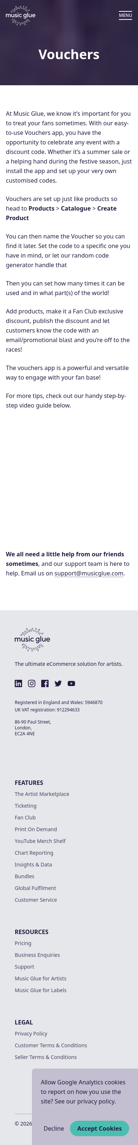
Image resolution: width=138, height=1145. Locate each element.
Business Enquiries (37, 954)
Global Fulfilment (35, 887)
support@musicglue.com (89, 573)
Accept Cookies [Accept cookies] (99, 1128)
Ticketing (25, 805)
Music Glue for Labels (41, 990)
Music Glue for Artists (41, 978)
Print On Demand (36, 829)
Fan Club (25, 817)
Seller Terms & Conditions (46, 1057)
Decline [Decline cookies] (54, 1128)
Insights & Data (33, 864)
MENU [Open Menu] (125, 15)
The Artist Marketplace (42, 793)
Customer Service (36, 899)
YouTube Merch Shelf (40, 840)
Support (24, 966)
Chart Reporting (34, 852)
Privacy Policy (31, 1033)
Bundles (24, 876)
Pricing (23, 943)
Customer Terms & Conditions (51, 1045)
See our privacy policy (84, 1101)
